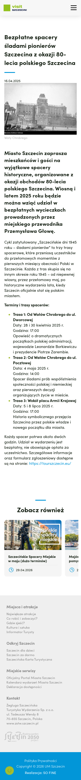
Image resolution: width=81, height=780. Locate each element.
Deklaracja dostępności (24, 686)
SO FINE (49, 772)
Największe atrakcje (21, 613)
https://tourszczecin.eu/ (50, 463)
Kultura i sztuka (18, 627)
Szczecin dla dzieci (20, 650)
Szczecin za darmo (20, 654)
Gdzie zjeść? (15, 622)
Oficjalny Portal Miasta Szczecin (30, 677)
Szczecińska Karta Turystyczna (29, 659)
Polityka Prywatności (40, 760)
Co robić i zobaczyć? (21, 618)
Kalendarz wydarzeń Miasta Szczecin (34, 682)
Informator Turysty (20, 631)
